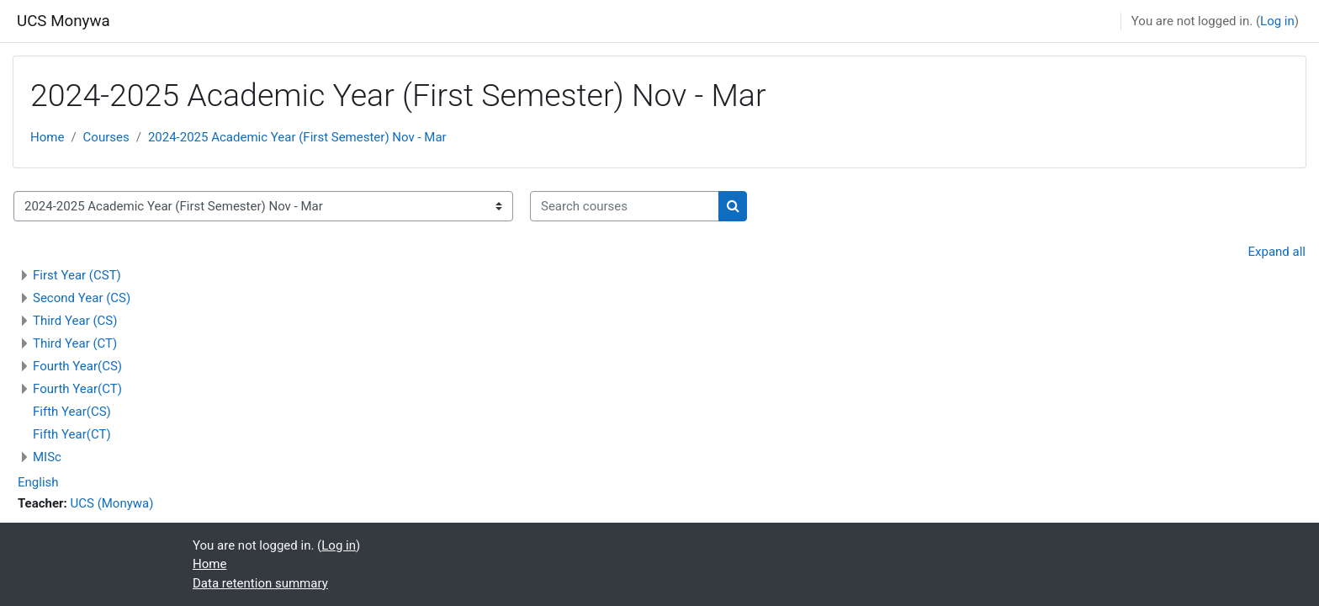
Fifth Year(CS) (72, 411)
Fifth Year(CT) (72, 434)
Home (47, 137)
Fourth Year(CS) (77, 366)
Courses (106, 137)
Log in (1277, 21)
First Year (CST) (77, 275)
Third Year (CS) (75, 320)
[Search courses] (624, 206)
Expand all (1277, 251)
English (38, 482)
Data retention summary (260, 583)
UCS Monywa (63, 21)
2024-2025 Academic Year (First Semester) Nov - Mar (297, 137)
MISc (47, 457)
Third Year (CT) (75, 343)
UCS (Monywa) (112, 503)
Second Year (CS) (81, 298)
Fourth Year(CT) (77, 388)
